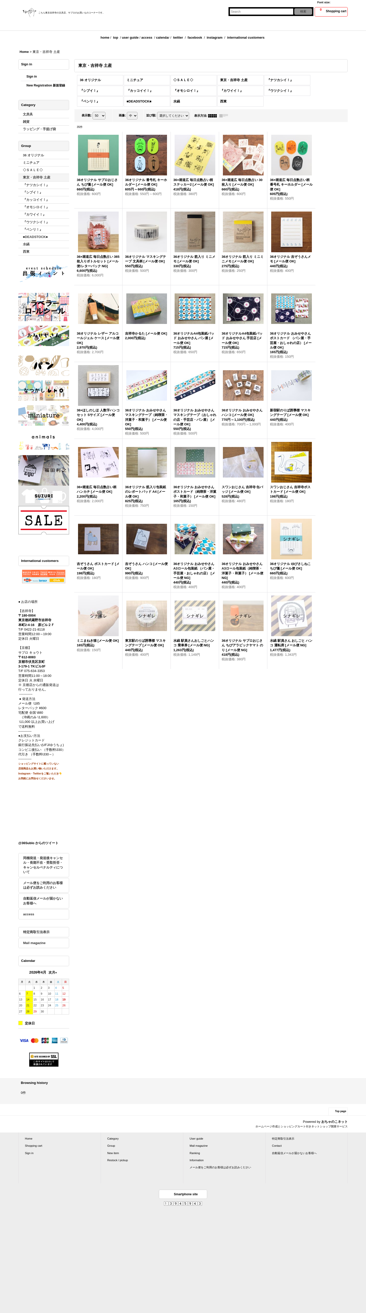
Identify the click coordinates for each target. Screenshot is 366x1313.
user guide (130, 37)
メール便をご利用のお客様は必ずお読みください (43, 885)
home (105, 37)
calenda (162, 37)
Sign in (31, 76)
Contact (277, 1145)
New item (113, 1153)
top (115, 37)
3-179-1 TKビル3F (31, 666)
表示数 (87, 115)
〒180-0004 (27, 615)
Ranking (195, 1153)
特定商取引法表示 (36, 932)
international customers (245, 37)
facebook (195, 37)
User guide (196, 1138)
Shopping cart (33, 1145)
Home (28, 1138)
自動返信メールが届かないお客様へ (43, 901)
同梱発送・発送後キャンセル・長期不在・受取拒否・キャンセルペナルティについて (43, 865)
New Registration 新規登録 (45, 85)
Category (113, 1138)
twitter (178, 37)
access (146, 37)
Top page (340, 1111)
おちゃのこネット (334, 1122)
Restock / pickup (117, 1160)
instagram (214, 37)
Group (111, 1145)
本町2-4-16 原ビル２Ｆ (36, 625)
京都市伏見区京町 (31, 662)
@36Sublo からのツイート (38, 843)
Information (197, 1160)
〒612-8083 (27, 657)
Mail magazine (34, 943)
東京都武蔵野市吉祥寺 (34, 620)
